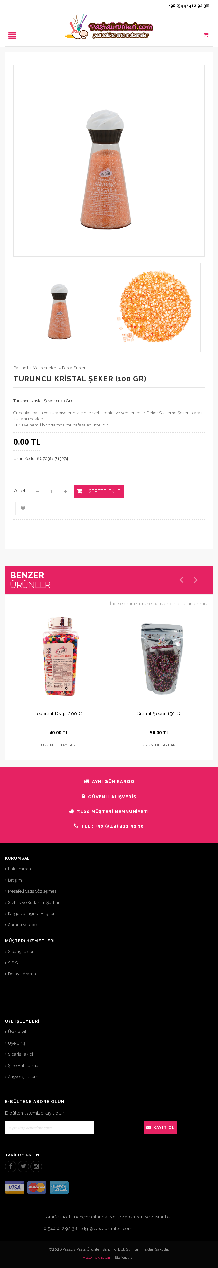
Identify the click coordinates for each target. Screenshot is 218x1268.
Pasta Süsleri (74, 367)
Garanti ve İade (22, 924)
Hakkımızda (19, 868)
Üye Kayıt (17, 1031)
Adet (19, 491)
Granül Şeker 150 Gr (159, 713)
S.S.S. (13, 962)
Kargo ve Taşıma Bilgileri (32, 913)
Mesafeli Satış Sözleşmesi (32, 891)
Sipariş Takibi (20, 951)
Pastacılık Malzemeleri (35, 367)
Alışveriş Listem (23, 1076)
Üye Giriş (16, 1043)
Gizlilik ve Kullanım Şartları (34, 902)
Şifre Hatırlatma (23, 1065)
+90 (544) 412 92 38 (188, 5)
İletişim (15, 880)
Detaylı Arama (22, 973)
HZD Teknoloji (96, 1257)
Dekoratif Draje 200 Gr (58, 713)
